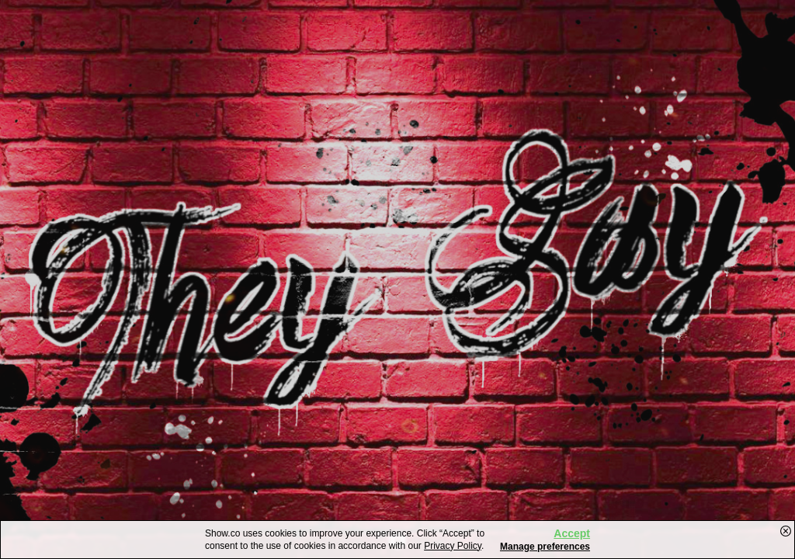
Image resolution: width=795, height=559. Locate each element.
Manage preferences (545, 546)
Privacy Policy (452, 545)
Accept (572, 533)
